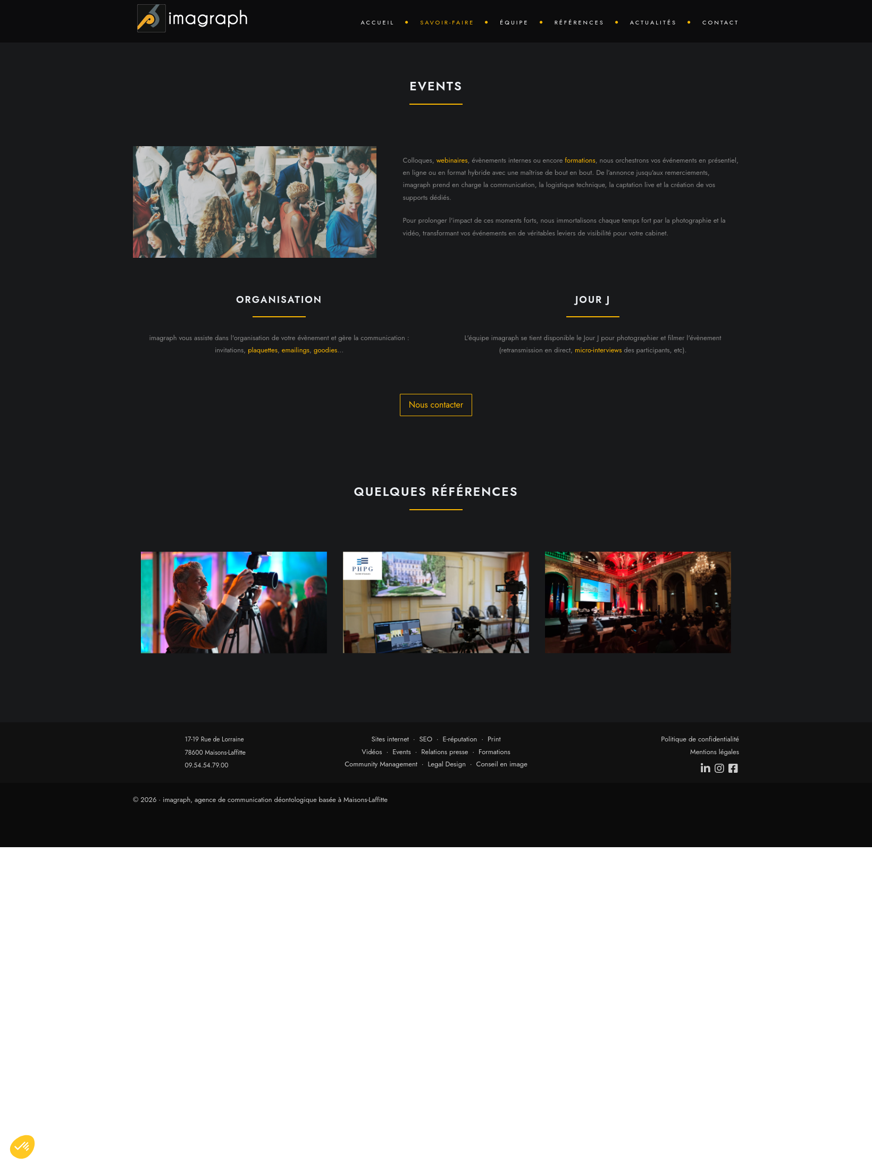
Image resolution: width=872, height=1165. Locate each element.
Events (401, 752)
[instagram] (720, 768)
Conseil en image (501, 764)
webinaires (452, 160)
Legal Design (446, 764)
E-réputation (460, 739)
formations (580, 160)
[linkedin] (706, 768)
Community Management (381, 764)
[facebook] (733, 768)
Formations (494, 752)
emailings (295, 350)
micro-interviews (598, 350)
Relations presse (444, 752)
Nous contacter (436, 405)
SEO (425, 739)
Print (494, 739)
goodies (325, 350)
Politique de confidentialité (700, 739)
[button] (22, 1147)
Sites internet (390, 739)
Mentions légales (714, 752)
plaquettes (263, 350)
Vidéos (372, 752)
